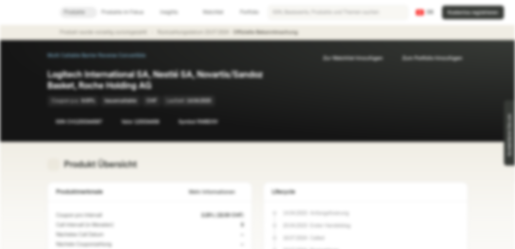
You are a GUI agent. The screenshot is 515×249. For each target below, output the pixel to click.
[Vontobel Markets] (30, 12)
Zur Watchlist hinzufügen (349, 58)
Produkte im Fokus (126, 12)
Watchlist (208, 12)
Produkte (78, 12)
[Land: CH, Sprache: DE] (424, 12)
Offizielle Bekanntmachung (269, 32)
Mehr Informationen (216, 192)
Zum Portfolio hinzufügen (428, 58)
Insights (173, 12)
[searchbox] (338, 12)
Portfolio (245, 12)
